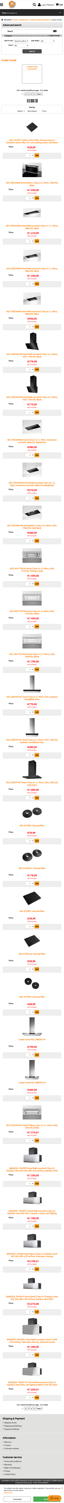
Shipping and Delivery (13, 1425)
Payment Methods (11, 1429)
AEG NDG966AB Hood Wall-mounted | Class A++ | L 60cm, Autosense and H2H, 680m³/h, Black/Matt (32, 483)
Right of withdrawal (12, 1467)
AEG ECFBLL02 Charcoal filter (32, 953)
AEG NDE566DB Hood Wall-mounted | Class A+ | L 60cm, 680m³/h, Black (32, 312)
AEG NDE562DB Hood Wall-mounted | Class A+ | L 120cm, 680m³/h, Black (32, 226)
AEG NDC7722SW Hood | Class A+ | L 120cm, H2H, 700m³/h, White (32, 655)
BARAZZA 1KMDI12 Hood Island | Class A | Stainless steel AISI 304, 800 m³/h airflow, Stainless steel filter (32, 1297)
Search (10, 31)
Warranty (8, 1464)
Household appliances (9, 13)
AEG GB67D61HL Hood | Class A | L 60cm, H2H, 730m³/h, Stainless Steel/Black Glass (32, 740)
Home (15, 36)
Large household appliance (37, 36)
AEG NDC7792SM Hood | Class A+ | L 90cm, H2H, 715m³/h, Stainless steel (32, 569)
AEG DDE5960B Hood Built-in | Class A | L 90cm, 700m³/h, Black (32, 183)
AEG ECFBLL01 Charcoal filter (32, 868)
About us (7, 1442)
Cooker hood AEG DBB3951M (32, 1039)
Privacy (7, 1471)
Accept (47, 1499)
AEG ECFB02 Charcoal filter (32, 825)
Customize (17, 1499)
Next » (39, 94)
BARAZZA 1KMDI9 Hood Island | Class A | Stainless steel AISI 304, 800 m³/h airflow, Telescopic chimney (32, 1254)
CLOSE (62, 1487)
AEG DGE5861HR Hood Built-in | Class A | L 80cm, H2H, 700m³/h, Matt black (32, 526)
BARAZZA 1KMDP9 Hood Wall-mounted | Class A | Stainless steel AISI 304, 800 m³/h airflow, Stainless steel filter (32, 1170)
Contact (7, 1445)
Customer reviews (11, 1448)
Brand (11, 45)
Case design (35, 40)
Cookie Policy (8, 1492)
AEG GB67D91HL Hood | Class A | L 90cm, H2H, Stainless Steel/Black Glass (31, 697)
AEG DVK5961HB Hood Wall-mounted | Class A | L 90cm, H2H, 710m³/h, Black (32, 355)
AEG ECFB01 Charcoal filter (32, 911)
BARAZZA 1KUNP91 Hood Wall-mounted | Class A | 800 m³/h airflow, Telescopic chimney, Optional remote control (32, 1342)
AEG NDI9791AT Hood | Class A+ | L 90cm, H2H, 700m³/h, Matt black (32, 783)
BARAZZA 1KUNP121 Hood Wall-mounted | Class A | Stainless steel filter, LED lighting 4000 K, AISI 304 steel (32, 1383)
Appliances (22, 36)
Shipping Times (10, 1422)
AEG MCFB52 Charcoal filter (32, 996)
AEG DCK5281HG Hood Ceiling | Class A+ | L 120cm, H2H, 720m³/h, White (32, 1126)
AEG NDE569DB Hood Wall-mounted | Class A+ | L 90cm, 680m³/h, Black (32, 269)
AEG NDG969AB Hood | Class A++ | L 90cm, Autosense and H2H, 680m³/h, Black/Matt (32, 440)
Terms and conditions (12, 1461)
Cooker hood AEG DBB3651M (32, 1082)
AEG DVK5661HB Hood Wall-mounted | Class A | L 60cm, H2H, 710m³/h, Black (32, 398)
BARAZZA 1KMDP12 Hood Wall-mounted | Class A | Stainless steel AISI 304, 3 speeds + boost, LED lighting (32, 1211)
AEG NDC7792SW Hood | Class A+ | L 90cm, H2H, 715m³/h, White (32, 612)
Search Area (8, 40)
